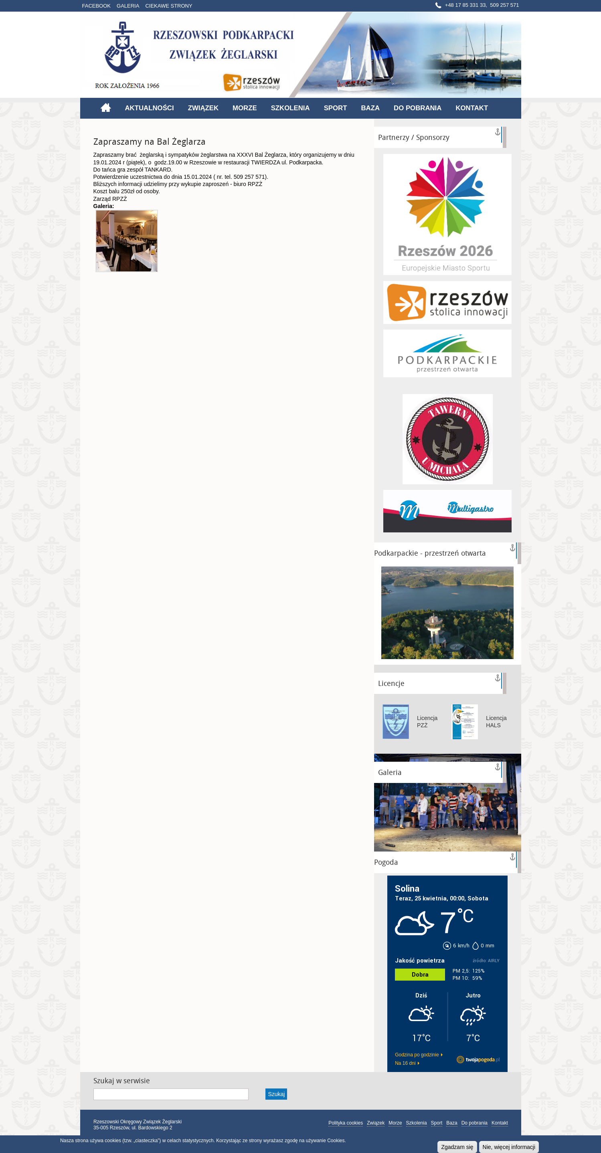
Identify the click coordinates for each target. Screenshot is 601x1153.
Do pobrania (417, 108)
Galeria (128, 6)
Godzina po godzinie (417, 1055)
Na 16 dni (405, 1063)
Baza (370, 108)
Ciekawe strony (168, 6)
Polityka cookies (345, 1123)
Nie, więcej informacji (509, 1147)
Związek (203, 108)
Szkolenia (290, 108)
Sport (335, 108)
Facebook (96, 6)
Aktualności (149, 108)
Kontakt (471, 108)
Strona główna (105, 107)
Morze (245, 108)
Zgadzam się (457, 1147)
